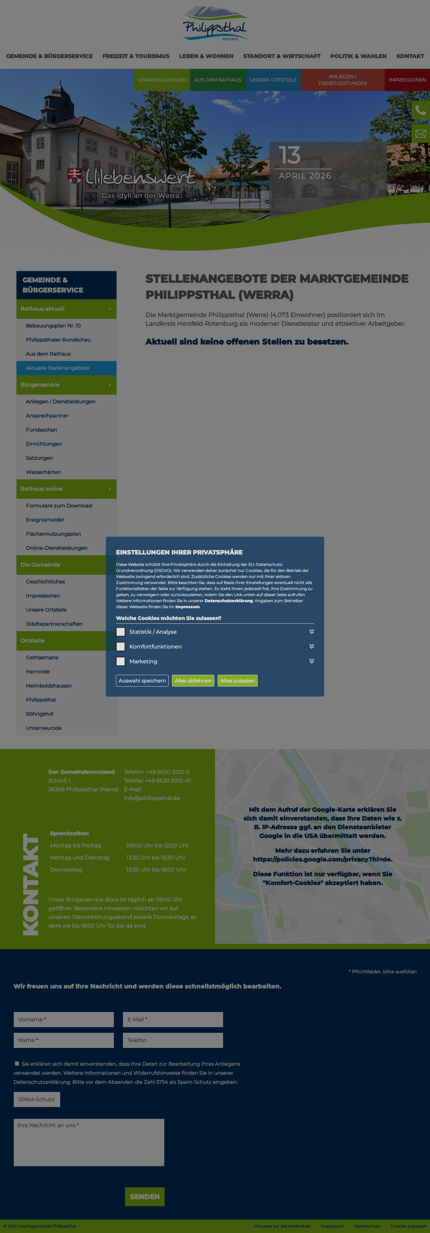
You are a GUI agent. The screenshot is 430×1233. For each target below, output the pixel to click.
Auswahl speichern (142, 680)
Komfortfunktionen (155, 647)
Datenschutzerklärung (229, 600)
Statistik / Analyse (153, 632)
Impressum (187, 606)
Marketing (143, 661)
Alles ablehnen (193, 680)
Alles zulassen (237, 680)
